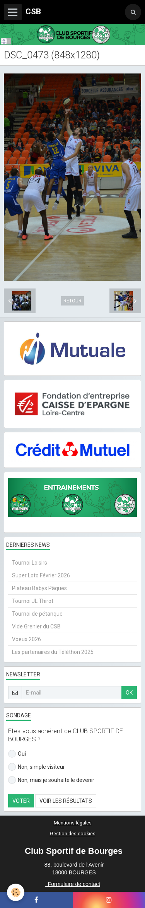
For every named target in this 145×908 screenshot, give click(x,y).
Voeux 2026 (26, 639)
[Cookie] (15, 892)
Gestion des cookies (73, 833)
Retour (72, 301)
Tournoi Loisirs (29, 563)
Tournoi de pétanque (37, 614)
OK (129, 693)
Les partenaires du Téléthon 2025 (53, 652)
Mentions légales (73, 823)
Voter (21, 801)
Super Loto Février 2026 (41, 575)
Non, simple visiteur (36, 767)
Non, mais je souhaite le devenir (51, 780)
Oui (17, 754)
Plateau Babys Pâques (39, 588)
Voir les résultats (65, 801)
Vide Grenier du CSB (36, 626)
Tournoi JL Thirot (32, 601)
